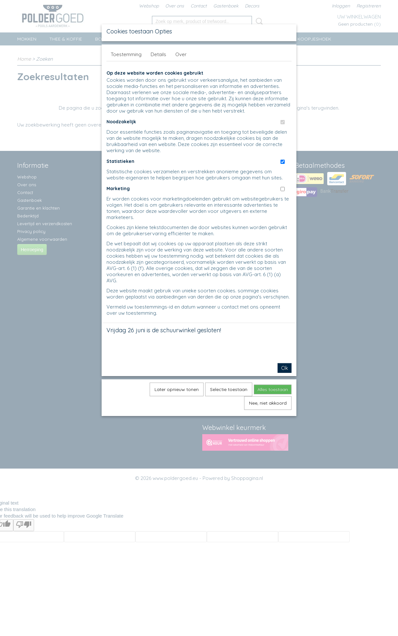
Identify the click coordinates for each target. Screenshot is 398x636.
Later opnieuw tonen (177, 389)
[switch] (282, 122)
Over (181, 54)
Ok (284, 368)
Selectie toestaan (228, 389)
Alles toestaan (272, 389)
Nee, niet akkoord (268, 403)
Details (158, 54)
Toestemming (126, 54)
